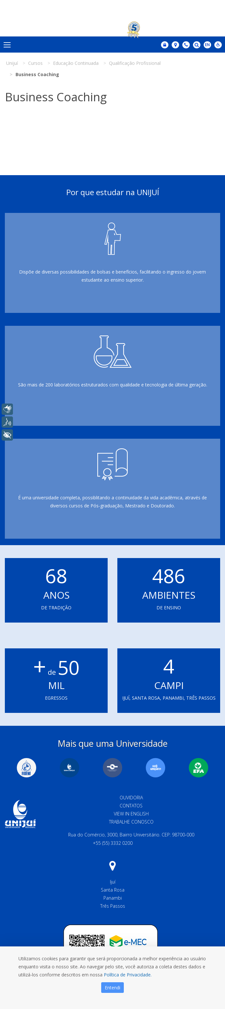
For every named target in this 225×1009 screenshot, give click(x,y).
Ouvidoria (131, 797)
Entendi (112, 987)
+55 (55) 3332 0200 (113, 843)
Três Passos (112, 906)
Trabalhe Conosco (131, 822)
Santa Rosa (112, 890)
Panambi (112, 898)
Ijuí (112, 882)
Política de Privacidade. (128, 975)
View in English (131, 814)
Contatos (131, 806)
